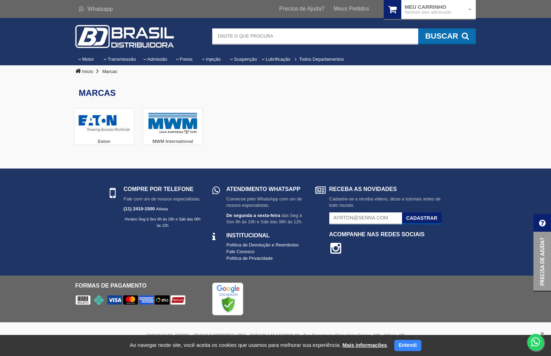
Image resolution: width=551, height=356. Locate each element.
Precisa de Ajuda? (302, 9)
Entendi (408, 345)
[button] (542, 253)
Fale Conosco (240, 251)
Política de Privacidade (249, 258)
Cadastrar (421, 218)
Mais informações (364, 345)
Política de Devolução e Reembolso (262, 245)
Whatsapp (96, 9)
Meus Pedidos (351, 9)
